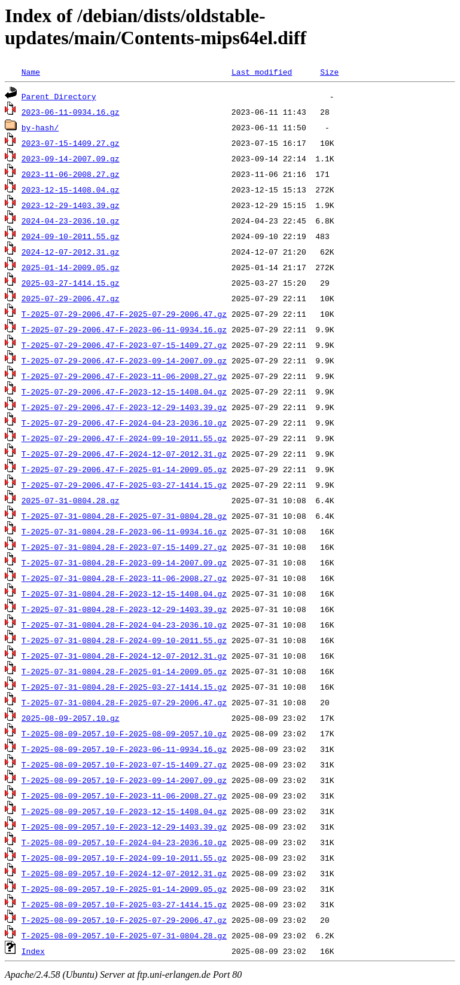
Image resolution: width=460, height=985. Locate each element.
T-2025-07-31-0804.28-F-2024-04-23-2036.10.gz (124, 624)
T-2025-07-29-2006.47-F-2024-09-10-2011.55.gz (124, 438)
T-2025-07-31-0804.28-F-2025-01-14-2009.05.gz (124, 671)
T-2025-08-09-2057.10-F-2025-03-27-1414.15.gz (124, 904)
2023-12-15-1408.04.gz (71, 189)
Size (329, 71)
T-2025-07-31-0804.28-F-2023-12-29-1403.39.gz (124, 609)
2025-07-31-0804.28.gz (71, 500)
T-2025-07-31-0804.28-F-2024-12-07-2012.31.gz (124, 655)
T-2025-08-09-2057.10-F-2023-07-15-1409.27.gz (124, 764)
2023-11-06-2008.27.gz (71, 174)
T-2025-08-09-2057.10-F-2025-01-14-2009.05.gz (124, 888)
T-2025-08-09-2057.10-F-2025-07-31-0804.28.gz (124, 935)
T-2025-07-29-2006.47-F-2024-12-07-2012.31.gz (124, 453)
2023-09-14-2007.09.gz (71, 158)
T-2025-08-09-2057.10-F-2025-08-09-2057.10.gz (124, 733)
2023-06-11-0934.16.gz (71, 111)
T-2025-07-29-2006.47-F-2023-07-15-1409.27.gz (124, 344)
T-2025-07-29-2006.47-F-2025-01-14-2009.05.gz (124, 469)
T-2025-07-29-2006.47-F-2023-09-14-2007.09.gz (124, 360)
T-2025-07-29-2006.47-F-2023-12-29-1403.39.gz (124, 407)
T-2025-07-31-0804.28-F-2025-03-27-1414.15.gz (124, 686)
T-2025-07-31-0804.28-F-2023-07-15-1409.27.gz (124, 547)
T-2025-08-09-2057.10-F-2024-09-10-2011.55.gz (124, 857)
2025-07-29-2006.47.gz (71, 298)
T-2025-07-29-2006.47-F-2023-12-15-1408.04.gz (124, 391)
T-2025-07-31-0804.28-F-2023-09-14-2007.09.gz (124, 562)
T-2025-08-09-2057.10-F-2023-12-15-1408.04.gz (124, 811)
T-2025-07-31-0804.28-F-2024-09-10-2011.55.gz (124, 640)
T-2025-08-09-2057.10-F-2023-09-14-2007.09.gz (124, 780)
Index (33, 951)
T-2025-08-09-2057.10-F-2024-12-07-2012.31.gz (124, 873)
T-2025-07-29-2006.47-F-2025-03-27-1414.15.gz (124, 484)
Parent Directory (59, 96)
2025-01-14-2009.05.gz (71, 267)
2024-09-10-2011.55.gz (71, 236)
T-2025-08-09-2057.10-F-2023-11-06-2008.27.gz (124, 795)
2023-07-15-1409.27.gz (71, 142)
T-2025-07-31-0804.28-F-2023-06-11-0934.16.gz (124, 531)
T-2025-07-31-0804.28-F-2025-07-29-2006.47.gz (124, 702)
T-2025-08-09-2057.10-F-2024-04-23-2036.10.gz (124, 842)
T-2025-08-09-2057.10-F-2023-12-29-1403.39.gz (124, 826)
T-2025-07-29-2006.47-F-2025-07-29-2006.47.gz (124, 313)
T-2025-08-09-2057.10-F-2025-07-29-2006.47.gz (124, 919)
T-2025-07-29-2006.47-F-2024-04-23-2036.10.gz (124, 422)
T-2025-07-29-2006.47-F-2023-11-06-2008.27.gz (124, 376)
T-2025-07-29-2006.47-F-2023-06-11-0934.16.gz (124, 329)
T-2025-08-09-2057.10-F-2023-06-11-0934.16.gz (124, 749)
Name (31, 71)
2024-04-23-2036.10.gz (71, 220)
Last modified (261, 71)
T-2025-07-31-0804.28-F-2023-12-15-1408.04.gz (124, 593)
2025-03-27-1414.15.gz (71, 282)
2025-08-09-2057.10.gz (71, 717)
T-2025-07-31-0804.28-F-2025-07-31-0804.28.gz (124, 515)
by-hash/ (40, 127)
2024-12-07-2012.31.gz (71, 251)
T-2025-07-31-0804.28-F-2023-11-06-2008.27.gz (124, 578)
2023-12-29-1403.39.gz (71, 205)
